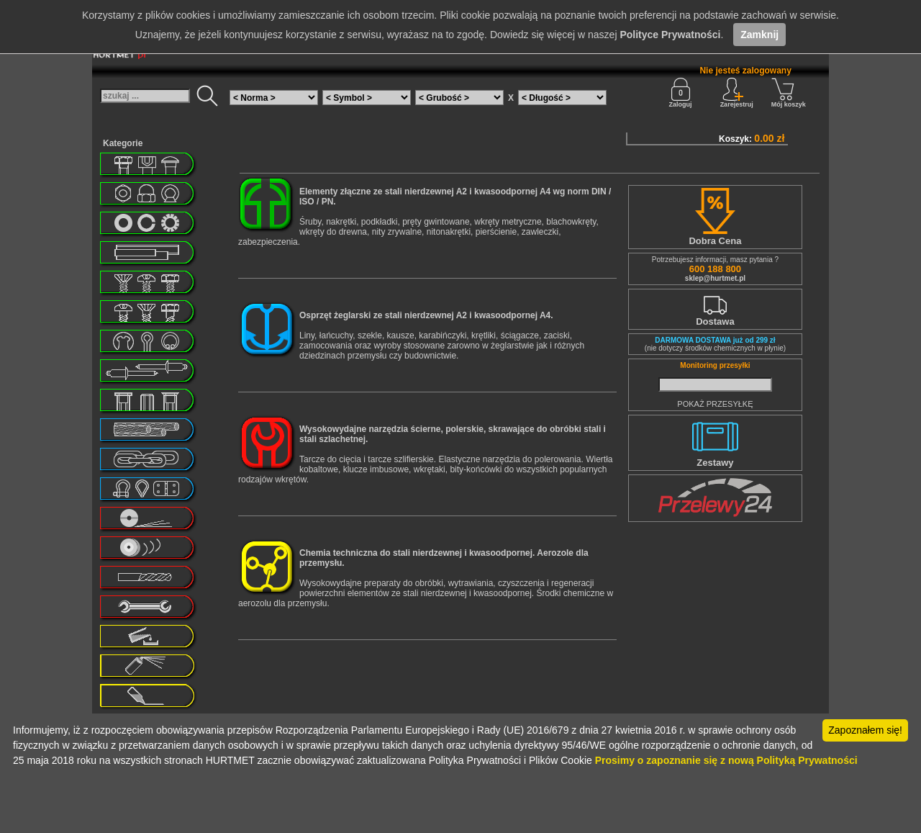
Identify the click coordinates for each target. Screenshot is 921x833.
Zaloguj (680, 93)
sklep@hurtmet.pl (715, 278)
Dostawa (715, 321)
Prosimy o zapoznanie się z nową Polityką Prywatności (726, 760)
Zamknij (759, 34)
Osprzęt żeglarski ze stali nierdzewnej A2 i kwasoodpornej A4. (426, 315)
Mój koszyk (788, 93)
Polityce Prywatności (670, 34)
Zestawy (715, 462)
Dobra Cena (715, 240)
